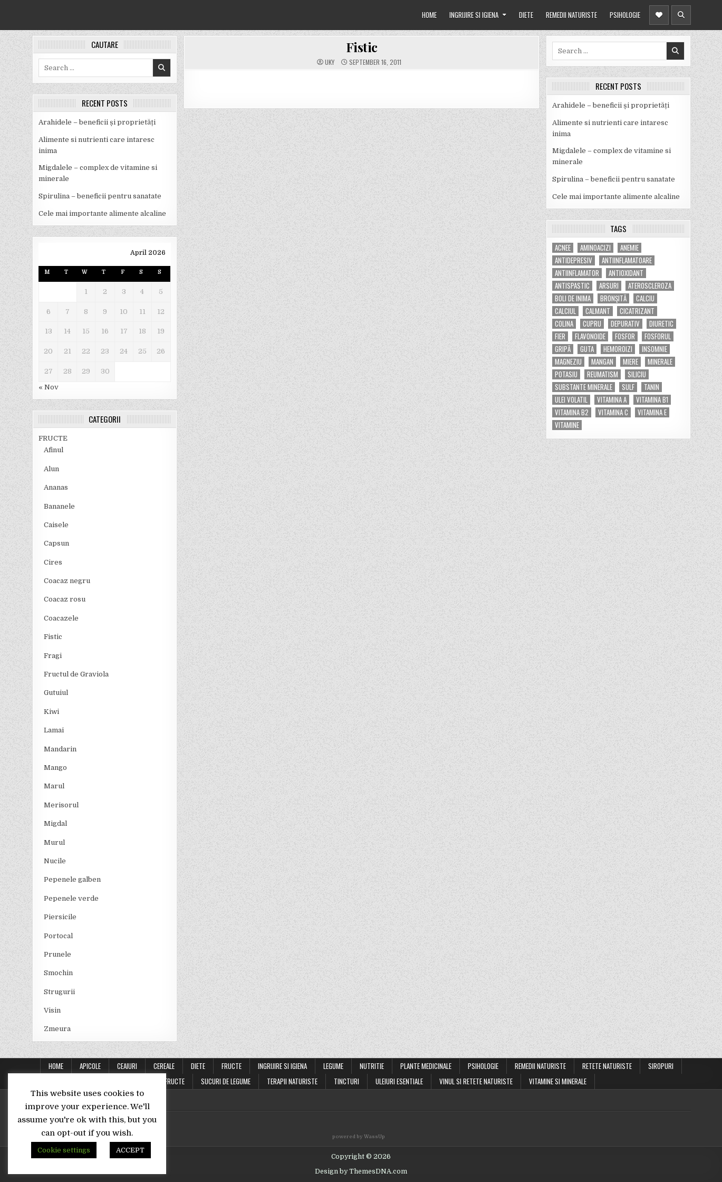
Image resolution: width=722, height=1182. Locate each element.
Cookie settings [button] (63, 1150)
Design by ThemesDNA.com (361, 1171)
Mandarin (60, 749)
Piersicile (60, 917)
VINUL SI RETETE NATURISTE (476, 1081)
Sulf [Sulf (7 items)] (628, 387)
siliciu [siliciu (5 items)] (637, 374)
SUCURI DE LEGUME (226, 1081)
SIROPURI (660, 1066)
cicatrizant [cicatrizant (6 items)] (637, 311)
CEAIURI (127, 1066)
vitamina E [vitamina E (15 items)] (652, 412)
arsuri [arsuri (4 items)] (609, 286)
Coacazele (61, 618)
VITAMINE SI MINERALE (557, 1081)
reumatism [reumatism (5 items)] (602, 374)
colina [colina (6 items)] (564, 324)
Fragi (53, 656)
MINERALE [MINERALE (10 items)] (660, 362)
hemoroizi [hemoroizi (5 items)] (617, 349)
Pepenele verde (71, 898)
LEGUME (333, 1066)
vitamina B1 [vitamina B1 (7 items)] (652, 400)
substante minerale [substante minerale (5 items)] (583, 387)
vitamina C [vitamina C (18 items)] (613, 412)
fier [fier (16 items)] (560, 336)
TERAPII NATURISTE (292, 1081)
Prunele (57, 954)
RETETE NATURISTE (607, 1066)
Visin (52, 1010)
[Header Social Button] (659, 15)
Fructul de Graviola (76, 674)
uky (329, 62)
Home (56, 1066)
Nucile (55, 861)
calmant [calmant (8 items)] (597, 311)
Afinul (53, 450)
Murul (54, 842)
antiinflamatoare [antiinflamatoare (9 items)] (627, 260)
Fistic (53, 637)
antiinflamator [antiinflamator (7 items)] (577, 273)
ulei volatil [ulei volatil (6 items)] (571, 400)
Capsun (56, 543)
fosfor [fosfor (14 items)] (625, 336)
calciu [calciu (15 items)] (645, 298)
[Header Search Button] (681, 15)
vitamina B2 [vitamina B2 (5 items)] (572, 412)
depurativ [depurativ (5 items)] (625, 324)
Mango (55, 767)
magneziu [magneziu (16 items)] (568, 362)
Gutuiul (56, 693)
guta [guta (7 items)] (587, 349)
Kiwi (51, 712)
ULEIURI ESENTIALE (399, 1081)
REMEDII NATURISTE (571, 14)
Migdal (55, 823)
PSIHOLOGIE (625, 14)
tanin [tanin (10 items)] (651, 387)
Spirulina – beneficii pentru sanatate (99, 196)
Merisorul (61, 805)
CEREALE (164, 1066)
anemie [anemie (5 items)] (629, 248)
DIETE (526, 14)
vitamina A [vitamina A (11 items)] (612, 400)
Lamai (54, 730)
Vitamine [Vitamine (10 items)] (567, 425)
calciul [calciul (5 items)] (565, 311)
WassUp (374, 1136)
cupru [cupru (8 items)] (592, 324)
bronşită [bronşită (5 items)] (613, 298)
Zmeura (57, 1029)
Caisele (56, 525)
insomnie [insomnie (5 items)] (654, 349)
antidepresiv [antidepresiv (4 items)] (573, 260)
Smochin (58, 973)
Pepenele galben (72, 879)
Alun (51, 469)
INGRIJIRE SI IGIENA (473, 14)
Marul (54, 786)
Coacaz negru (67, 581)
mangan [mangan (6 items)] (602, 362)
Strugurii (59, 992)
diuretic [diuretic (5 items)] (661, 324)
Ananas (56, 487)
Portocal (58, 936)
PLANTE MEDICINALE (425, 1066)
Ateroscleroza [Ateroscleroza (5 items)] (649, 286)
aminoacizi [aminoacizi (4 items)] (595, 248)
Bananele (59, 506)
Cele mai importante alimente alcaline (102, 213)
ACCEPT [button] (130, 1150)
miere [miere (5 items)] (630, 362)
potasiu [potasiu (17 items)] (566, 374)
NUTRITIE (372, 1066)
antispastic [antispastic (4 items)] (572, 286)
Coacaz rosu (64, 599)
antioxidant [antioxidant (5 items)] (626, 273)
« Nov (48, 387)
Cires (53, 562)
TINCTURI (346, 1081)
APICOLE (90, 1066)
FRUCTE (53, 438)
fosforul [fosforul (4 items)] (657, 336)
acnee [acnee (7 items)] (563, 248)
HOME (429, 14)
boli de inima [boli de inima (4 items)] (573, 298)
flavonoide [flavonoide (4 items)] (590, 336)
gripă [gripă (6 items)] (563, 349)
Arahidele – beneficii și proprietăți (97, 122)
